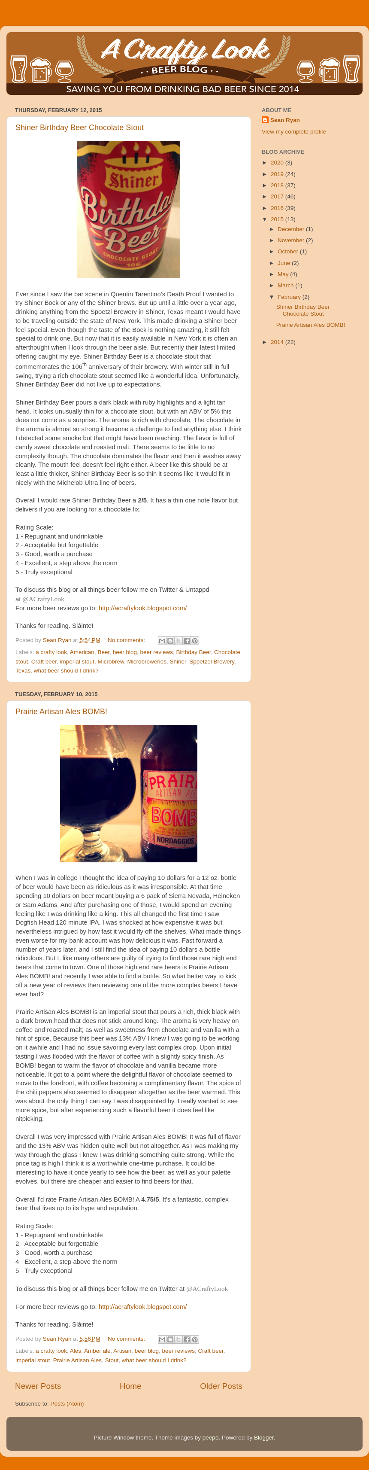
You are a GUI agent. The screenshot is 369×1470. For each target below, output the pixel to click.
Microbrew (110, 661)
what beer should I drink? (66, 670)
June (285, 263)
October (289, 251)
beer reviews (156, 652)
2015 (278, 219)
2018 (278, 185)
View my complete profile (294, 131)
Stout (112, 1360)
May (284, 274)
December (292, 229)
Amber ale (97, 1351)
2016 (278, 208)
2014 (278, 342)
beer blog (125, 652)
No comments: (127, 640)
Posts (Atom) (67, 1403)
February (290, 297)
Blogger (264, 1437)
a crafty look (51, 652)
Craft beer (44, 661)
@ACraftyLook (43, 599)
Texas (22, 670)
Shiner (177, 661)
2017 (278, 196)
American (82, 652)
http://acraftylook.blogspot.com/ (143, 608)
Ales (75, 1351)
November (292, 240)
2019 (278, 174)
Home (130, 1386)
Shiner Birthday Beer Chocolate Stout (79, 127)
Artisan (122, 1351)
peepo (211, 1437)
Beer (103, 652)
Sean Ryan (285, 120)
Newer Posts (38, 1386)
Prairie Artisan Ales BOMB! (61, 711)
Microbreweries (146, 661)
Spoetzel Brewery (211, 661)
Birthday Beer (193, 652)
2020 (278, 162)
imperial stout (77, 661)
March (286, 285)
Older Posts (221, 1386)
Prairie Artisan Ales (77, 1360)
